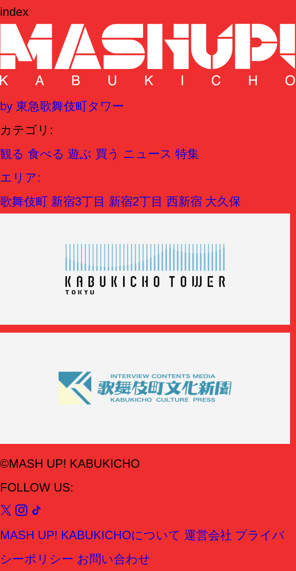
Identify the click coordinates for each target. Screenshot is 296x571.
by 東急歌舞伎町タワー (62, 106)
